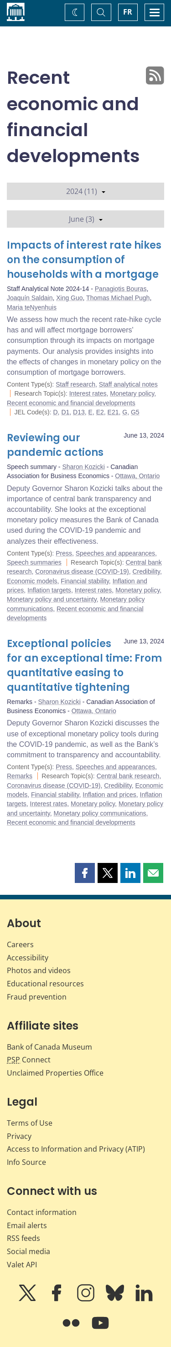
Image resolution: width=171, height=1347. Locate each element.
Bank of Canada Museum (49, 1047)
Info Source (26, 1162)
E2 (100, 412)
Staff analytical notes (128, 384)
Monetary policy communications (99, 813)
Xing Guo (69, 297)
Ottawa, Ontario (137, 476)
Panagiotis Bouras (121, 288)
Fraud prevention (37, 997)
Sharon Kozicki (83, 466)
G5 (135, 412)
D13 (79, 412)
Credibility (146, 571)
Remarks (19, 776)
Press (64, 553)
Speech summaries (34, 562)
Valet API (22, 1265)
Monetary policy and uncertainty (52, 599)
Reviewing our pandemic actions (55, 445)
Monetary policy (132, 393)
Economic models (32, 581)
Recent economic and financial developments (71, 403)
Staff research (75, 384)
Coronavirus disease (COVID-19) (82, 571)
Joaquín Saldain (29, 297)
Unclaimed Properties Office (55, 1073)
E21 (113, 412)
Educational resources (45, 984)
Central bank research (128, 776)
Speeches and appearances (115, 553)
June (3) (86, 219)
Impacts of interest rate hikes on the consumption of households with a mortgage (84, 259)
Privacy (19, 1136)
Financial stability (85, 581)
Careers (20, 944)
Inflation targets (49, 590)
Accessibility (27, 958)
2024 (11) (85, 191)
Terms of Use (29, 1123)
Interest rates (88, 393)
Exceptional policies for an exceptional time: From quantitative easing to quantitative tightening (84, 665)
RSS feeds (23, 1238)
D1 (65, 412)
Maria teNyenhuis (32, 307)
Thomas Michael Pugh (118, 297)
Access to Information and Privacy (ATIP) (76, 1149)
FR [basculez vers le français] (127, 12)
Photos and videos (39, 970)
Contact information (42, 1212)
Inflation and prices (109, 794)
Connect (29, 1060)
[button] (85, 873)
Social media (28, 1251)
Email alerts (27, 1225)
